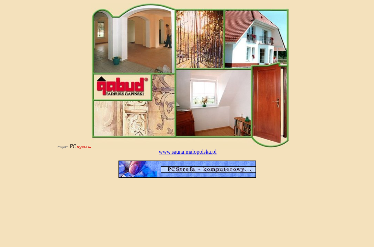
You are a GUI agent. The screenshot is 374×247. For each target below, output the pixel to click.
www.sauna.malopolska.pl (187, 152)
